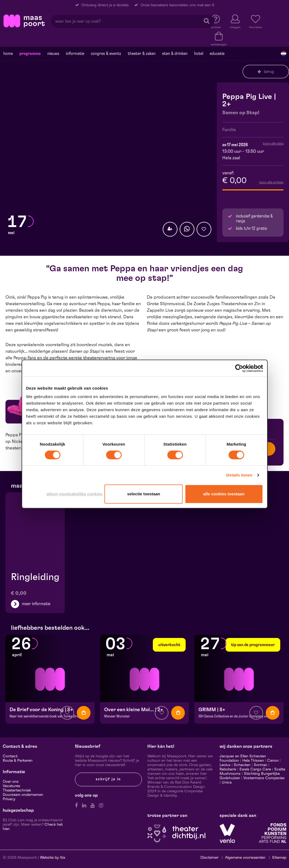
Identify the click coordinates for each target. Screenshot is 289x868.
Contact (10, 756)
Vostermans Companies (264, 778)
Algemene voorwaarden (245, 858)
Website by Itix (52, 858)
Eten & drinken (175, 53)
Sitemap (279, 858)
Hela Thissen (253, 761)
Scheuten (242, 765)
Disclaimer (209, 858)
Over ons (11, 782)
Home (8, 53)
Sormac (260, 765)
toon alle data (273, 143)
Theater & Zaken (142, 53)
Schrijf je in (108, 779)
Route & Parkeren (18, 761)
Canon (273, 761)
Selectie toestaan (143, 494)
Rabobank (228, 769)
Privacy (9, 799)
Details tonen (239, 475)
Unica (227, 782)
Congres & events (106, 53)
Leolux (225, 765)
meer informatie (36, 604)
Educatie (217, 53)
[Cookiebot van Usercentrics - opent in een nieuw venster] (239, 368)
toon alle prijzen (271, 182)
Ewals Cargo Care (255, 769)
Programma (30, 53)
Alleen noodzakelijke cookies (74, 494)
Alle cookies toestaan (223, 494)
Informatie (75, 53)
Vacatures (11, 786)
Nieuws (53, 53)
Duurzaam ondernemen (23, 795)
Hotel (198, 53)
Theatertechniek (17, 790)
